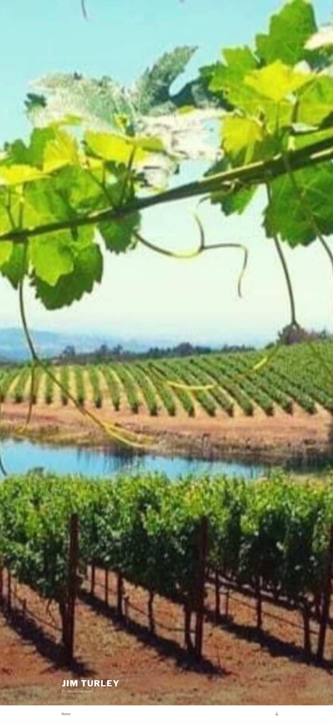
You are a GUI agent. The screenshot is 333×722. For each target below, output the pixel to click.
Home (66, 714)
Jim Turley (91, 683)
